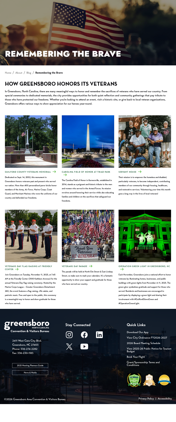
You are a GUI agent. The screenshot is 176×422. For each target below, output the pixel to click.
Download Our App (137, 350)
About (9, 11)
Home (8, 90)
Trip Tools (27, 2)
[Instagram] (69, 354)
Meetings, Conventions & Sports (134, 11)
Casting (107, 2)
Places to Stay (32, 11)
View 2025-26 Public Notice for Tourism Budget (149, 368)
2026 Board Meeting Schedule (143, 361)
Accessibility (165, 416)
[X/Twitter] (69, 365)
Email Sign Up (72, 2)
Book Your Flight (136, 374)
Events (9, 2)
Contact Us (49, 2)
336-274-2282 (29, 367)
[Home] (66, 11)
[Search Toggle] (168, 12)
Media (92, 2)
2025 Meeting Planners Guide (30, 383)
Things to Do (94, 11)
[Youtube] (84, 365)
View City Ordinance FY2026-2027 (147, 355)
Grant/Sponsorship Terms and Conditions (143, 382)
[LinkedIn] (99, 354)
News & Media (30, 390)
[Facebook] (84, 354)
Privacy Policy (146, 416)
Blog (28, 90)
